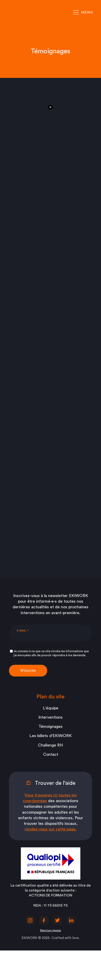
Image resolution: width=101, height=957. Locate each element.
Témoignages (51, 726)
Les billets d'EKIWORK (50, 736)
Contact (50, 754)
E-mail (21, 630)
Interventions (50, 717)
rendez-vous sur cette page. (51, 829)
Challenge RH (50, 745)
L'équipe (50, 708)
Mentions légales (50, 930)
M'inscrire (28, 670)
